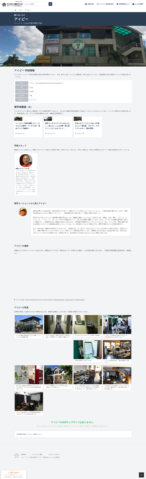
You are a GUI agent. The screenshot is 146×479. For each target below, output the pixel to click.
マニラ (31, 87)
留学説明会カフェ (124, 4)
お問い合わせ (14, 472)
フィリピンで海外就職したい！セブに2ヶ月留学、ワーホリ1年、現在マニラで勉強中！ (27, 134)
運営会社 (24, 463)
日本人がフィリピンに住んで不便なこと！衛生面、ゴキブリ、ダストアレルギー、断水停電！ (87, 134)
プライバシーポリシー (58, 463)
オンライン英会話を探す (106, 4)
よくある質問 (139, 4)
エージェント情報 (39, 463)
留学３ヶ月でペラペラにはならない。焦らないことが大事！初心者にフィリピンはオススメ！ (57, 134)
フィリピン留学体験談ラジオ (13, 4)
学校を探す (91, 4)
